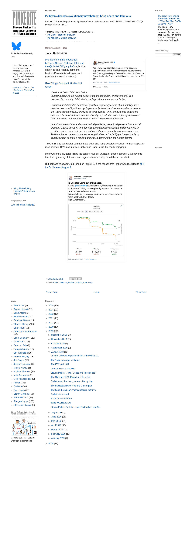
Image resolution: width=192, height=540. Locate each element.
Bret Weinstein (21, 316)
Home (96, 292)
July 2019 (56, 412)
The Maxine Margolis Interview (61, 38)
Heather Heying (21, 356)
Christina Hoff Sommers (25, 331)
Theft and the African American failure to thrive (73, 390)
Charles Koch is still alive (63, 368)
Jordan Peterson (22, 364)
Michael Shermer (22, 371)
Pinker (71, 283)
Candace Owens (22, 320)
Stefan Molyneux (22, 394)
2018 (51, 443)
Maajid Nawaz (20, 368)
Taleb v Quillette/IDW (61, 403)
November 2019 (59, 339)
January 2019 (58, 438)
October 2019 (58, 343)
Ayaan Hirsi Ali (21, 309)
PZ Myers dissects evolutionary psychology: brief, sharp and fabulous (88, 16)
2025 (51, 305)
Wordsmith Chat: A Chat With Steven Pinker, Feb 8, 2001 (23, 90)
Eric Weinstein (21, 353)
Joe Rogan (19, 360)
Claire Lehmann (60, 283)
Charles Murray (21, 324)
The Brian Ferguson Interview (61, 35)
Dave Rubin (19, 342)
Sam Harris (88, 283)
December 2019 (59, 335)
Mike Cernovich (21, 375)
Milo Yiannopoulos (23, 379)
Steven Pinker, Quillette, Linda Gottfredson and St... (76, 407)
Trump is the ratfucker (61, 398)
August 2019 (57, 352)
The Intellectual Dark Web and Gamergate (71, 386)
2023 (51, 314)
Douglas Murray (21, 349)
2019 (51, 331)
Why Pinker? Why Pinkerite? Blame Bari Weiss (24, 191)
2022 (51, 318)
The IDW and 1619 (60, 364)
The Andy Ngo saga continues (65, 360)
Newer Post (51, 292)
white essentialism (23, 405)
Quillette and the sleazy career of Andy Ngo (72, 381)
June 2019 (56, 417)
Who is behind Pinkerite (22, 205)
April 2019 (56, 425)
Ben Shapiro (20, 313)
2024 (51, 310)
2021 (51, 322)
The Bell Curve (21, 397)
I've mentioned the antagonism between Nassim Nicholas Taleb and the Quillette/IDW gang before (64, 63)
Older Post (141, 292)
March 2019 (57, 429)
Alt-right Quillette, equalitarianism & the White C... (75, 356)
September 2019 (59, 348)
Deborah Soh (20, 345)
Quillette (78, 283)
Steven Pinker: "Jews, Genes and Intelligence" (73, 373)
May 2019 (56, 421)
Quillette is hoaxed (60, 394)
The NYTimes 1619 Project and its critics (70, 377)
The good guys (21, 401)
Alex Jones (19, 305)
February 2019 (58, 434)
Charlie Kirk (19, 328)
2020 (51, 327)
